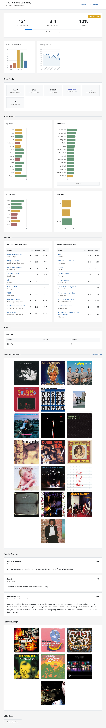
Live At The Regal (14, 561)
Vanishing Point (63, 280)
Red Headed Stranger (15, 267)
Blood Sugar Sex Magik (66, 299)
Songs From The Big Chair (67, 286)
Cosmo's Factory (13, 596)
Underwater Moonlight (15, 254)
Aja (8, 280)
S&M (59, 254)
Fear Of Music (12, 286)
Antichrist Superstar (65, 306)
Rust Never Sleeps (13, 299)
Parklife (10, 579)
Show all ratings (12, 722)
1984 (9, 293)
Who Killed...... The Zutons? (67, 261)
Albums (83, 5)
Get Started (94, 5)
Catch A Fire (11, 312)
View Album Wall (97, 354)
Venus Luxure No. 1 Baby (67, 293)
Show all (78, 184)
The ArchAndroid (13, 274)
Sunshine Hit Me (64, 274)
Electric (60, 267)
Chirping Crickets (13, 261)
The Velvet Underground (16, 306)
